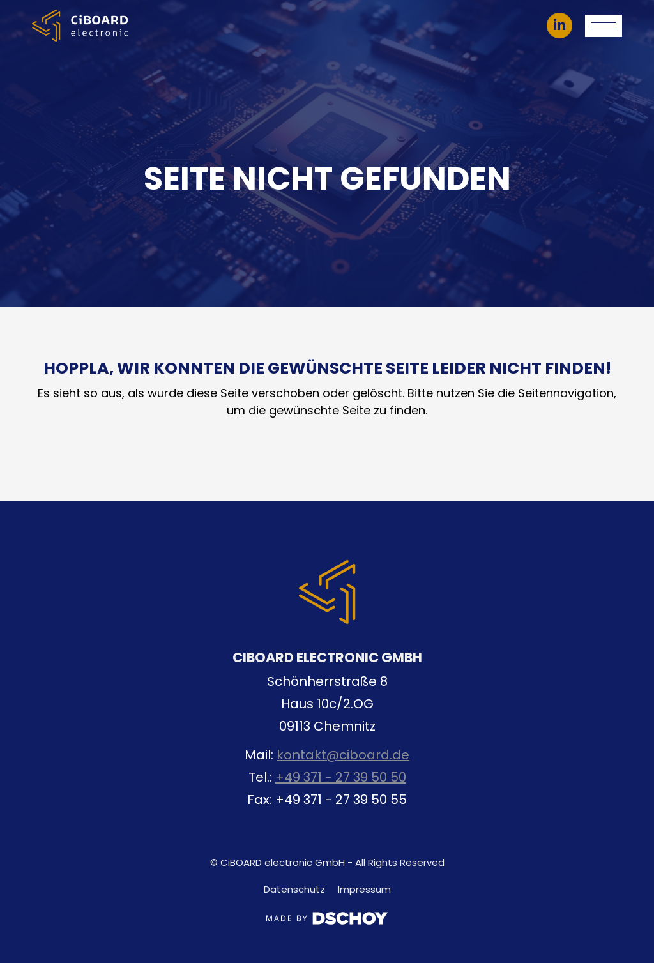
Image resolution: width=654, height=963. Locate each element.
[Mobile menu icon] (603, 26)
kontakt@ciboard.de (343, 755)
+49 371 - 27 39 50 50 (340, 777)
